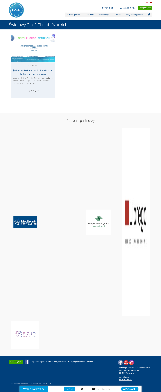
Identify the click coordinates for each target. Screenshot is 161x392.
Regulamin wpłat (38, 362)
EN (147, 2)
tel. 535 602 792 (125, 380)
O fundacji (89, 15)
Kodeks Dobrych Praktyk (56, 362)
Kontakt (117, 15)
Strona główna (73, 15)
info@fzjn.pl (108, 7)
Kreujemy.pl (47, 383)
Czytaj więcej (32, 90)
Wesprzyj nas (145, 8)
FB (27, 362)
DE (151, 2)
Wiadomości (104, 15)
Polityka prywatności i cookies (80, 362)
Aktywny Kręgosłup (134, 15)
